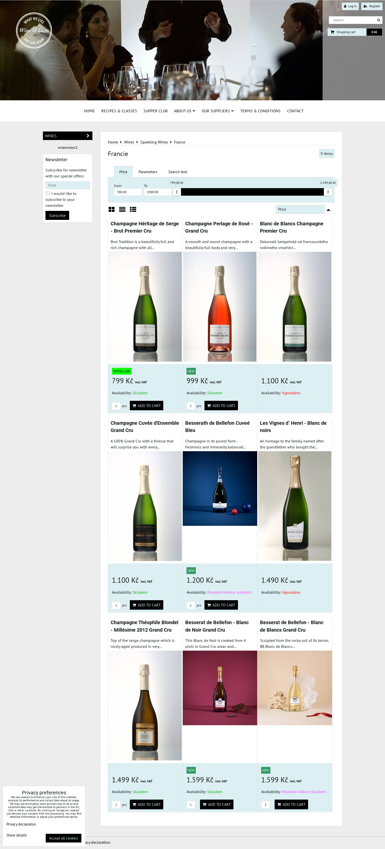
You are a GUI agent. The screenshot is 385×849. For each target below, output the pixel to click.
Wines (68, 136)
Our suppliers (218, 110)
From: (128, 190)
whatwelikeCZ (67, 147)
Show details (16, 835)
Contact (295, 110)
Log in (350, 6)
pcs (119, 406)
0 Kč (374, 32)
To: (158, 190)
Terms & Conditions (260, 110)
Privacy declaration (94, 842)
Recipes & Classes (119, 110)
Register (372, 6)
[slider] (177, 192)
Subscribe (57, 215)
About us (184, 110)
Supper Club (156, 110)
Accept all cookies (63, 838)
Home (89, 110)
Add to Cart (146, 405)
